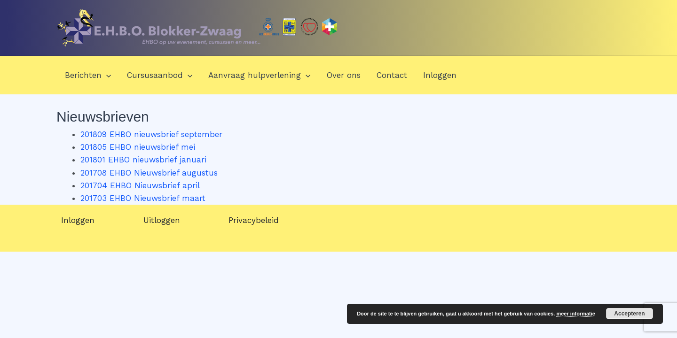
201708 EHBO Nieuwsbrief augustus (149, 172)
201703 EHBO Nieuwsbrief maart (142, 198)
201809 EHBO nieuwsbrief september (151, 134)
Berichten (88, 75)
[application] (106, 75)
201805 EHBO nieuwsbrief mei (137, 147)
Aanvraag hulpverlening (259, 75)
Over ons (344, 75)
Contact (392, 75)
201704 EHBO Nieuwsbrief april (140, 185)
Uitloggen (161, 220)
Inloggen (440, 75)
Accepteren (629, 313)
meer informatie (575, 313)
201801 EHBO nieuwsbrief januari (143, 159)
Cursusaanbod (159, 75)
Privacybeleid (253, 220)
